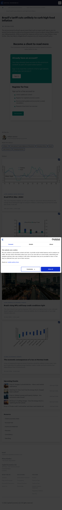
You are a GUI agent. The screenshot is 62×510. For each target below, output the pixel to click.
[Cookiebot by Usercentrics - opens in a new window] (53, 239)
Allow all (50, 269)
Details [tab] (31, 244)
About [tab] (51, 244)
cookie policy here (13, 262)
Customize (31, 269)
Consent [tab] (10, 244)
